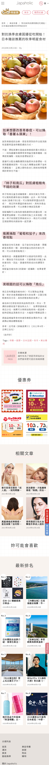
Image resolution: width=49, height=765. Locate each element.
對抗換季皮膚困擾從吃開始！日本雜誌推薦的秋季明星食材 (24, 24)
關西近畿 (38, 12)
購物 (24, 756)
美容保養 (13, 23)
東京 (26, 12)
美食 (4, 752)
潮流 (4, 749)
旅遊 (24, 749)
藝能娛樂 (6, 756)
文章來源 (22, 352)
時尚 (24, 752)
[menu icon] (3, 3)
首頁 (3, 23)
